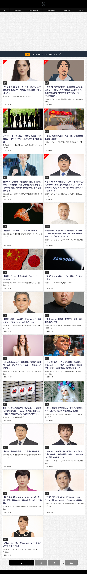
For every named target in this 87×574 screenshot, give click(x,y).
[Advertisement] (43, 32)
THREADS (17, 10)
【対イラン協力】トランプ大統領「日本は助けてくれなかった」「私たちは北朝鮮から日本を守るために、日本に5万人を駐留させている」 (64, 362)
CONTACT (67, 10)
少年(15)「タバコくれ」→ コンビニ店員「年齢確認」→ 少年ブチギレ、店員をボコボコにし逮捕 (22, 138)
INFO (81, 10)
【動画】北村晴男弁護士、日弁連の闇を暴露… (22, 448)
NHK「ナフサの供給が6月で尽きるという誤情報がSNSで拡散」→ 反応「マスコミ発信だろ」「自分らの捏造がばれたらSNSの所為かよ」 (22, 408)
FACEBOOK (51, 10)
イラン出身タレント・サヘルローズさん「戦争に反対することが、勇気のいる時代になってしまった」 (22, 90)
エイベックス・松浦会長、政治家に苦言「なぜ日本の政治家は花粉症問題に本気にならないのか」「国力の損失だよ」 (64, 451)
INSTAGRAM (33, 10)
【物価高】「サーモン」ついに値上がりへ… (21, 229)
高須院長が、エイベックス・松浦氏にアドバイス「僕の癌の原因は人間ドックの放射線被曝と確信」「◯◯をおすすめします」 (64, 232)
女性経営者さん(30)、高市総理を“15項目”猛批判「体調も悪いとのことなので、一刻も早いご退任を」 (22, 362)
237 (71, 555)
